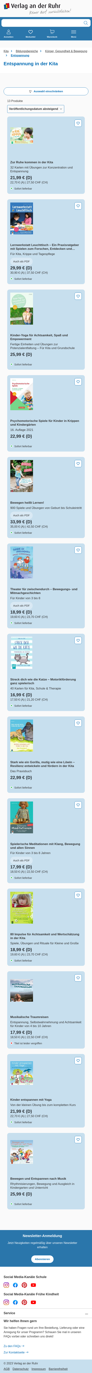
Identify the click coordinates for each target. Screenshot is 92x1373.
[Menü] (73, 33)
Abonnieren (42, 1259)
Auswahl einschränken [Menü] (46, 91)
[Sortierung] (35, 109)
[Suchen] (86, 23)
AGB (7, 1369)
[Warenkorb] (52, 33)
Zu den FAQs (14, 1346)
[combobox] (41, 23)
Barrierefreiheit (58, 1369)
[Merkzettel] (30, 33)
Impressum (39, 1369)
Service (9, 1313)
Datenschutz (21, 1369)
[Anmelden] (9, 33)
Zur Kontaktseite (16, 1352)
